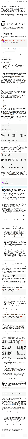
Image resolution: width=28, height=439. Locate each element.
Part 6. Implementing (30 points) (11, 6)
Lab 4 (15, 48)
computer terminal (16, 198)
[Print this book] (26, 1)
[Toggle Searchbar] (6, 1)
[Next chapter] (25, 435)
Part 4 (20, 260)
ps (13, 113)
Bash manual (11, 404)
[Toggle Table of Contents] (1, 1)
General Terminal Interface (6, 223)
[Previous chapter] (3, 435)
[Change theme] (3, 1)
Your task (3, 21)
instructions (5, 191)
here (20, 92)
